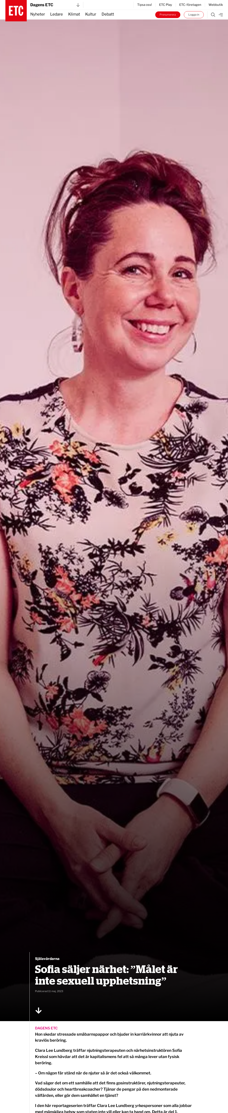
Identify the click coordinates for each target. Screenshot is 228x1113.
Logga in (193, 14)
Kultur (90, 14)
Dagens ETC (55, 4)
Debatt (108, 14)
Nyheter (37, 14)
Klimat (74, 14)
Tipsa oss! (144, 5)
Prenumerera (168, 14)
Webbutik (216, 5)
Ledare (56, 14)
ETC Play (165, 5)
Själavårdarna (47, 959)
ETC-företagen (190, 5)
